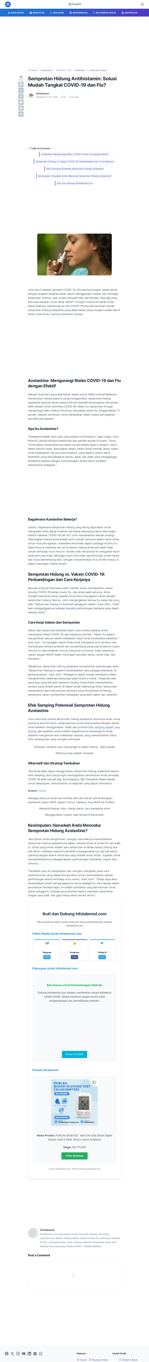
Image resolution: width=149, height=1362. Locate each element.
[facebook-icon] (6, 1354)
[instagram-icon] (18, 1354)
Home (82, 1359)
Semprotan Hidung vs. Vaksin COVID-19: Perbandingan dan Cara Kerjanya (75, 161)
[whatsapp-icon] (40, 1354)
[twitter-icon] (12, 1354)
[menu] (8, 4)
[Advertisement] (74, 42)
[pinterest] (21, 108)
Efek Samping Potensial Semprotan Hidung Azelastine (74, 168)
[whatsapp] (21, 96)
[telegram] (21, 102)
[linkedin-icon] (29, 1354)
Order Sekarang (74, 1156)
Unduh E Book (128, 1359)
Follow (46, 957)
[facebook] (21, 84)
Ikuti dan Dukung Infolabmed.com (75, 183)
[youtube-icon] (23, 1354)
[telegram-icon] (35, 1354)
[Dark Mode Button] (142, 4)
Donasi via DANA (74, 1054)
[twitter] (21, 90)
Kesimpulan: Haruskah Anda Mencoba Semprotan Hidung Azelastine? (74, 176)
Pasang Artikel (98, 1359)
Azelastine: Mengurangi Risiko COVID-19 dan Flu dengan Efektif (74, 154)
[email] (21, 114)
